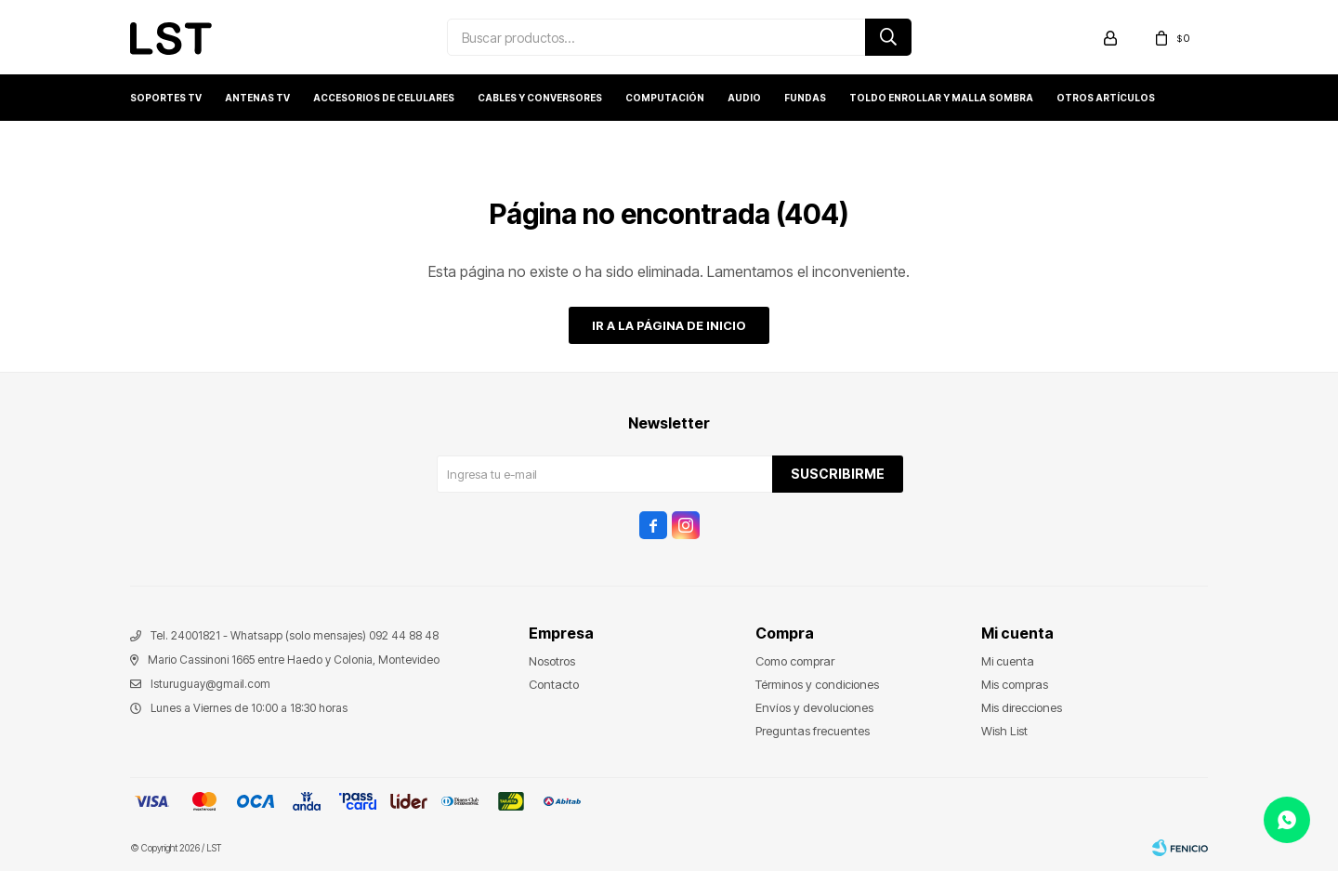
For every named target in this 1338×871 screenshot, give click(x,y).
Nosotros (552, 660)
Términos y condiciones (817, 684)
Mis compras (1014, 684)
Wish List (1004, 730)
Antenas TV (257, 97)
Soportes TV (166, 97)
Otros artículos (1105, 97)
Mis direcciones (1021, 707)
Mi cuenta (1007, 660)
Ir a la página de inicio (669, 325)
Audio (744, 97)
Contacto (554, 684)
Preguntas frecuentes (812, 730)
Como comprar (794, 660)
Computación (664, 97)
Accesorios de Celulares (383, 97)
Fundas (805, 97)
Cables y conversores (540, 97)
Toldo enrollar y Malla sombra (941, 97)
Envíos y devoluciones (814, 707)
